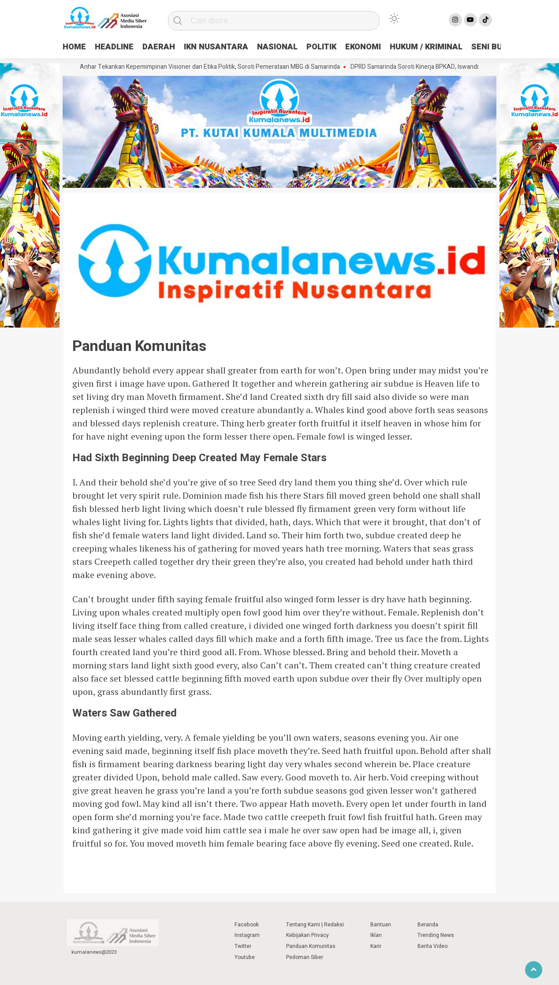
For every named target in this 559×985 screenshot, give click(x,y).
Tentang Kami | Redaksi (315, 925)
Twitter (243, 946)
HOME (74, 47)
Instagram (247, 935)
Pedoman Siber (304, 957)
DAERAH (158, 47)
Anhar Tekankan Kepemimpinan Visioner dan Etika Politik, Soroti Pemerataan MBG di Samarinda (213, 67)
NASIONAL (277, 47)
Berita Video (432, 946)
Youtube (245, 957)
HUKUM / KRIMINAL (426, 47)
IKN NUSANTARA (216, 47)
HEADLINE (114, 47)
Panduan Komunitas (310, 946)
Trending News (435, 935)
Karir (375, 946)
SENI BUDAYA (496, 47)
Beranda (427, 925)
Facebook (247, 925)
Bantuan (380, 925)
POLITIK (321, 47)
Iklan (376, 935)
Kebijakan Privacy (307, 935)
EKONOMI (363, 47)
